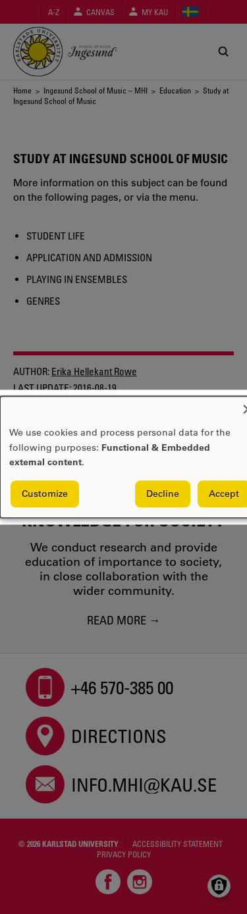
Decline (162, 493)
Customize (45, 493)
